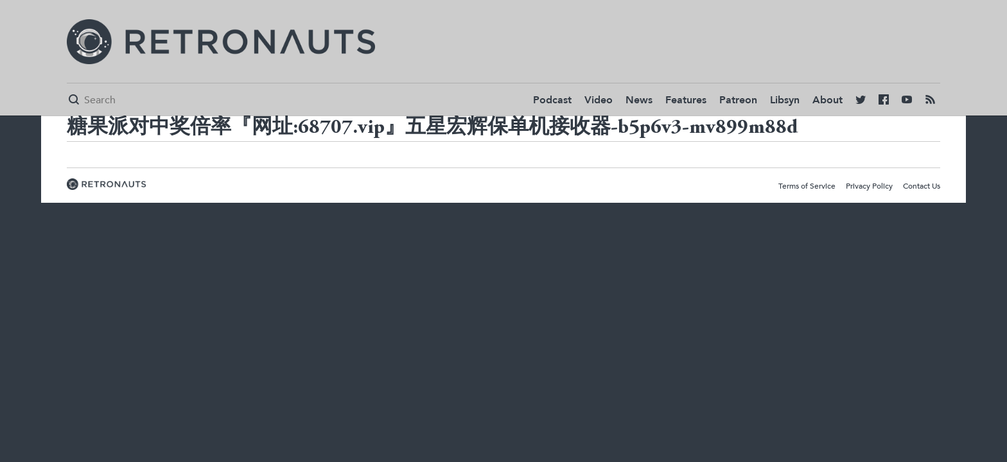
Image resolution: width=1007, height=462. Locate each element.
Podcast (552, 100)
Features (685, 100)
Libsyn (785, 100)
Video (598, 100)
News (639, 100)
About (827, 100)
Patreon (738, 100)
